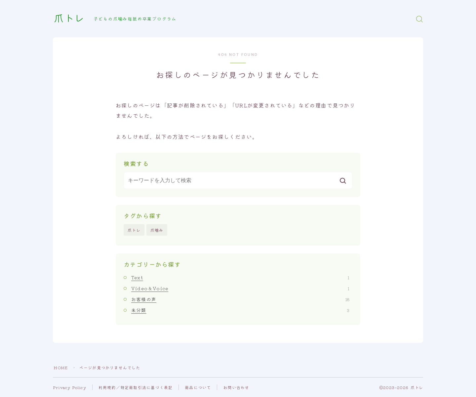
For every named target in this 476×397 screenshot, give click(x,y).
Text (240, 277)
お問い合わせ (236, 387)
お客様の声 (240, 299)
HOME (61, 367)
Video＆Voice (240, 288)
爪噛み (157, 230)
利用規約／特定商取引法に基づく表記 (136, 387)
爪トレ (70, 18)
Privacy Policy (70, 387)
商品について (198, 387)
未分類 (240, 310)
